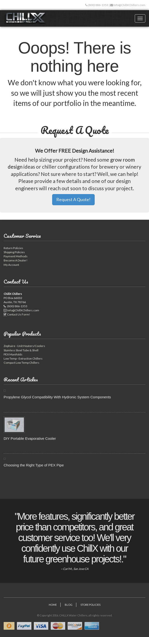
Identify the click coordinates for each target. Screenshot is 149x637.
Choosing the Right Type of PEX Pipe (34, 465)
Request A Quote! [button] (73, 199)
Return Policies (13, 248)
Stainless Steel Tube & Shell (21, 350)
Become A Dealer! (16, 260)
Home (53, 604)
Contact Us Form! (18, 314)
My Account (11, 265)
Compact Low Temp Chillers (21, 362)
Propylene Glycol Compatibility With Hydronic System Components (57, 397)
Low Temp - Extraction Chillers (23, 358)
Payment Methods (16, 256)
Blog (68, 604)
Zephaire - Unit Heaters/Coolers (24, 346)
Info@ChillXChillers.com (129, 5)
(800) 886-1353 (97, 5)
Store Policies (90, 604)
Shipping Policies (14, 252)
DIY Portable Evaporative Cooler (30, 438)
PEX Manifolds (13, 354)
